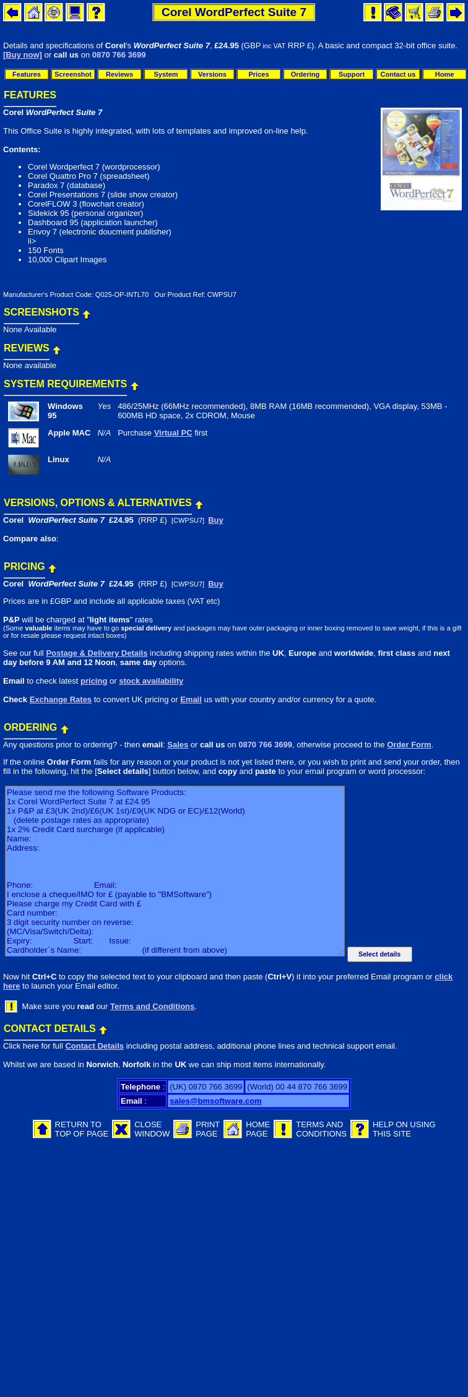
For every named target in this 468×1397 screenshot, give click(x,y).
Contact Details (94, 1046)
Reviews (119, 74)
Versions (212, 74)
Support (352, 74)
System (166, 74)
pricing (93, 681)
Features (26, 74)
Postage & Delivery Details (96, 653)
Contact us (398, 74)
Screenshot (73, 74)
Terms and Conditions (152, 1006)
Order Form (409, 744)
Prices (258, 74)
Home (444, 74)
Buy (215, 520)
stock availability (151, 681)
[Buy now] (22, 54)
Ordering (305, 74)
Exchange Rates (61, 699)
